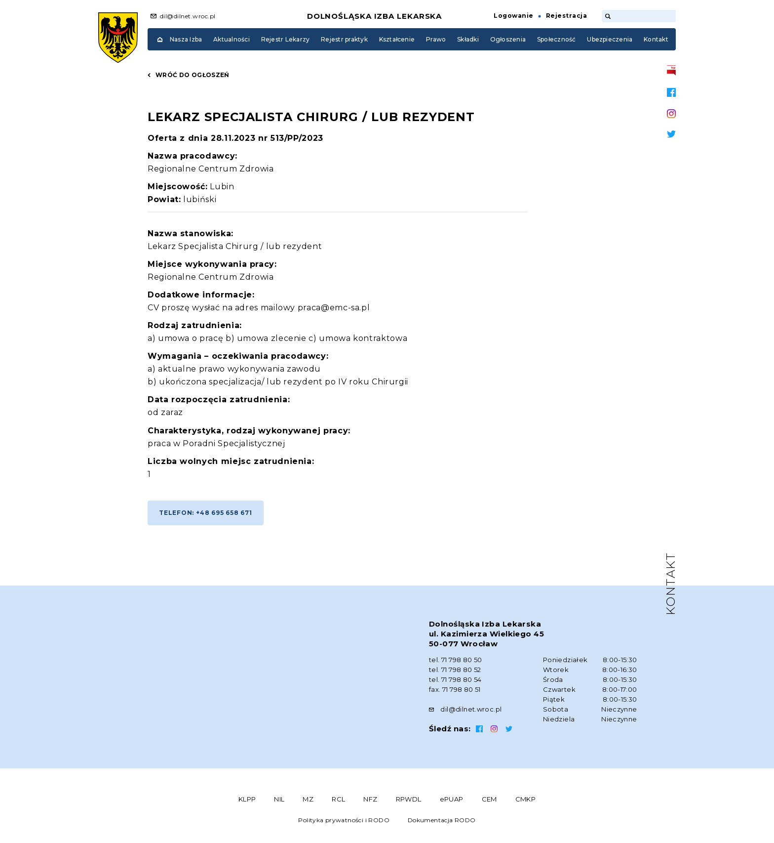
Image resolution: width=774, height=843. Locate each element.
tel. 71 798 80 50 (455, 660)
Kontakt (656, 39)
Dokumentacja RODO (442, 820)
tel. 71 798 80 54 (455, 679)
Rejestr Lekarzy (285, 39)
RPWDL (409, 799)
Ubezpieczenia (609, 39)
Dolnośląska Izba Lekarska (374, 16)
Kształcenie (397, 39)
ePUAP (452, 799)
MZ (308, 799)
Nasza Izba (186, 39)
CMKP (525, 799)
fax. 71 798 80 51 (455, 689)
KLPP (247, 799)
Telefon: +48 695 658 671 (205, 512)
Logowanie (513, 15)
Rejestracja (566, 15)
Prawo (436, 39)
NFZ (370, 799)
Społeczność (556, 39)
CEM (489, 799)
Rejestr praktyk (344, 39)
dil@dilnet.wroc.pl (188, 16)
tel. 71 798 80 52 (455, 670)
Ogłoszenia (508, 39)
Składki (468, 39)
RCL (338, 799)
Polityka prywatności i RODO (343, 820)
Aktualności (231, 39)
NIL (279, 799)
